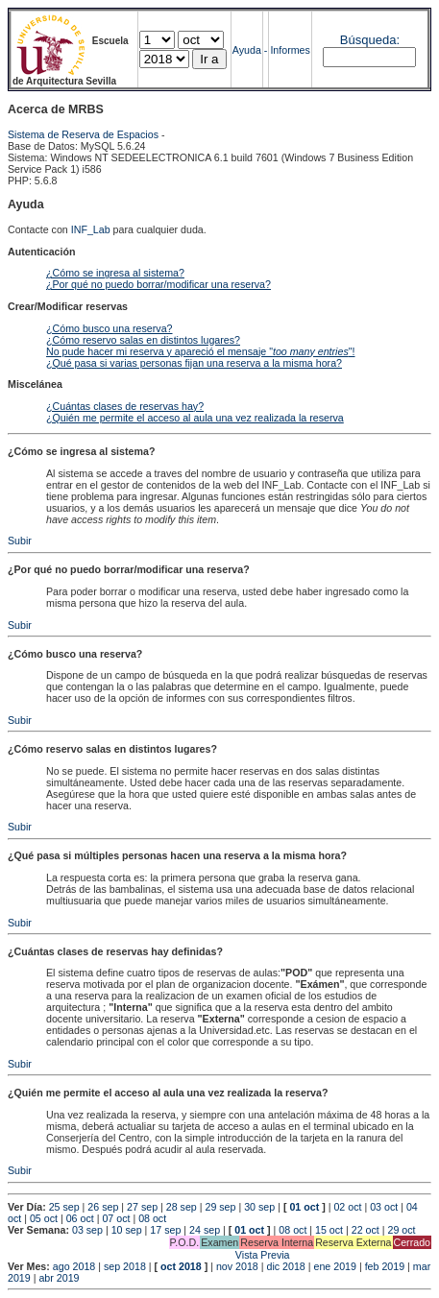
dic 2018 (285, 1266)
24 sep (204, 1230)
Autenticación (41, 251)
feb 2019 (384, 1266)
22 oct (365, 1230)
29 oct (402, 1230)
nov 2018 (237, 1266)
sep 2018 (125, 1266)
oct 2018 (181, 1266)
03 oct (384, 1207)
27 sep (142, 1207)
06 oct (80, 1218)
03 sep (87, 1230)
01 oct (304, 1207)
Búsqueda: (370, 40)
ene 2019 (334, 1266)
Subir (20, 540)
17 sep (165, 1230)
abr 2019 (58, 1278)
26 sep (102, 1207)
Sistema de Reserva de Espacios (83, 134)
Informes (289, 50)
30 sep (259, 1207)
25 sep (64, 1207)
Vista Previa (149, 1255)
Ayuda (246, 50)
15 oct (329, 1230)
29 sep (220, 1207)
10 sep (126, 1230)
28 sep (181, 1207)
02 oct (347, 1207)
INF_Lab (90, 229)
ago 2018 (74, 1266)
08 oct (152, 1218)
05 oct (44, 1218)
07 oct (116, 1218)
